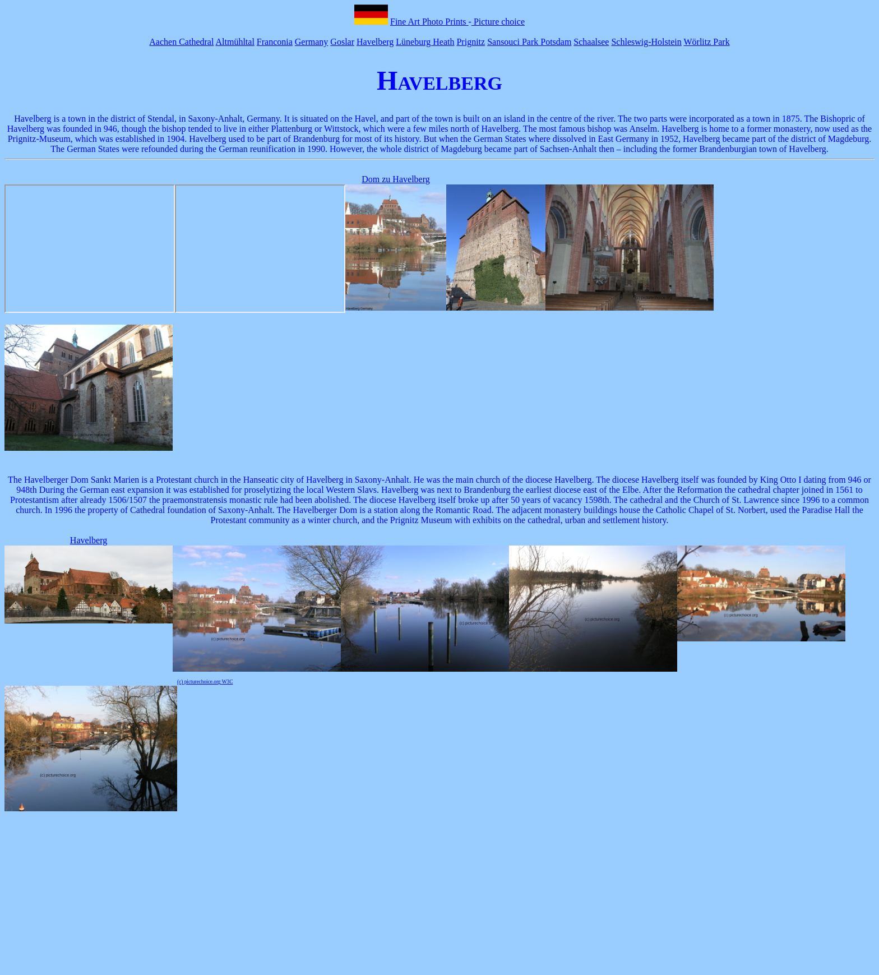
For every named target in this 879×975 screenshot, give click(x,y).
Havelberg (375, 42)
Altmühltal (235, 42)
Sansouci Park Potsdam (529, 42)
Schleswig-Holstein (646, 42)
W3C (227, 682)
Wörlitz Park (706, 42)
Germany (312, 42)
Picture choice (498, 21)
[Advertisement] (439, 894)
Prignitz (470, 42)
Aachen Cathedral (181, 42)
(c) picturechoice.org (199, 682)
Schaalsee (591, 42)
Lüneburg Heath (425, 42)
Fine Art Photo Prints (429, 21)
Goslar (342, 42)
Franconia (275, 42)
